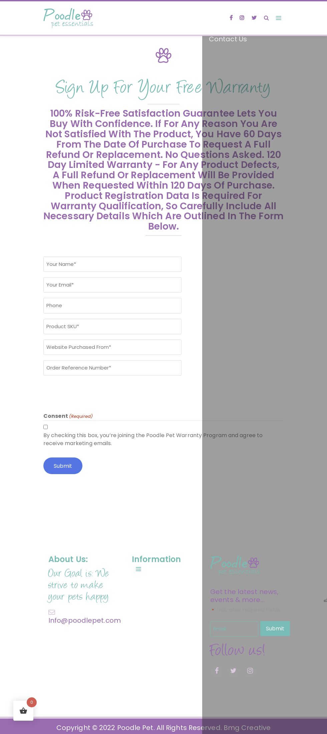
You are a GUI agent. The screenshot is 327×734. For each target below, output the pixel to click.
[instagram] (240, 18)
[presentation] (94, 391)
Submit (275, 626)
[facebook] (228, 18)
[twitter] (253, 18)
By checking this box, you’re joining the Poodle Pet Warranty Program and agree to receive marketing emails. (153, 437)
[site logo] (68, 18)
